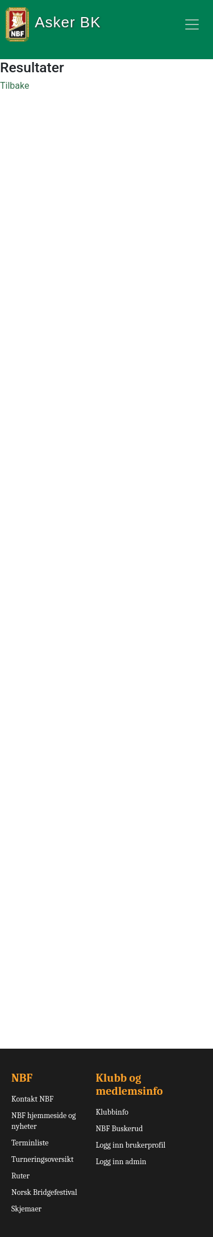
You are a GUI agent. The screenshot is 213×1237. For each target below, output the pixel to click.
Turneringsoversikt (42, 1159)
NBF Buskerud (119, 1128)
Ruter (20, 1176)
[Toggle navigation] (192, 24)
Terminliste (29, 1143)
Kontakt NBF (32, 1099)
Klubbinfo (111, 1112)
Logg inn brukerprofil (130, 1145)
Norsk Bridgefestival (44, 1192)
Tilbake (14, 85)
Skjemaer (26, 1209)
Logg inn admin (120, 1161)
